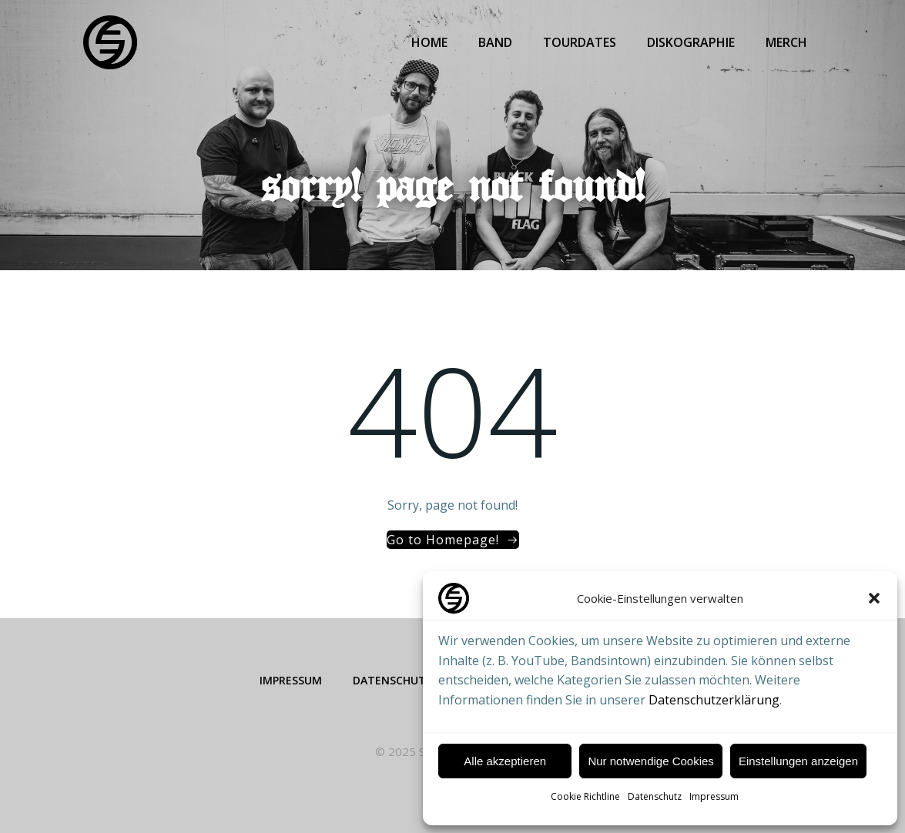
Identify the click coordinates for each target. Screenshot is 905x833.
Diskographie (691, 42)
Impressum (714, 796)
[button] (874, 598)
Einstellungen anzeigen (798, 761)
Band (495, 42)
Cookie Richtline (585, 796)
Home (429, 42)
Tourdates (579, 42)
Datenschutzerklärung (714, 699)
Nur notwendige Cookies (650, 761)
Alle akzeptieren (505, 761)
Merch (786, 42)
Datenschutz (655, 796)
